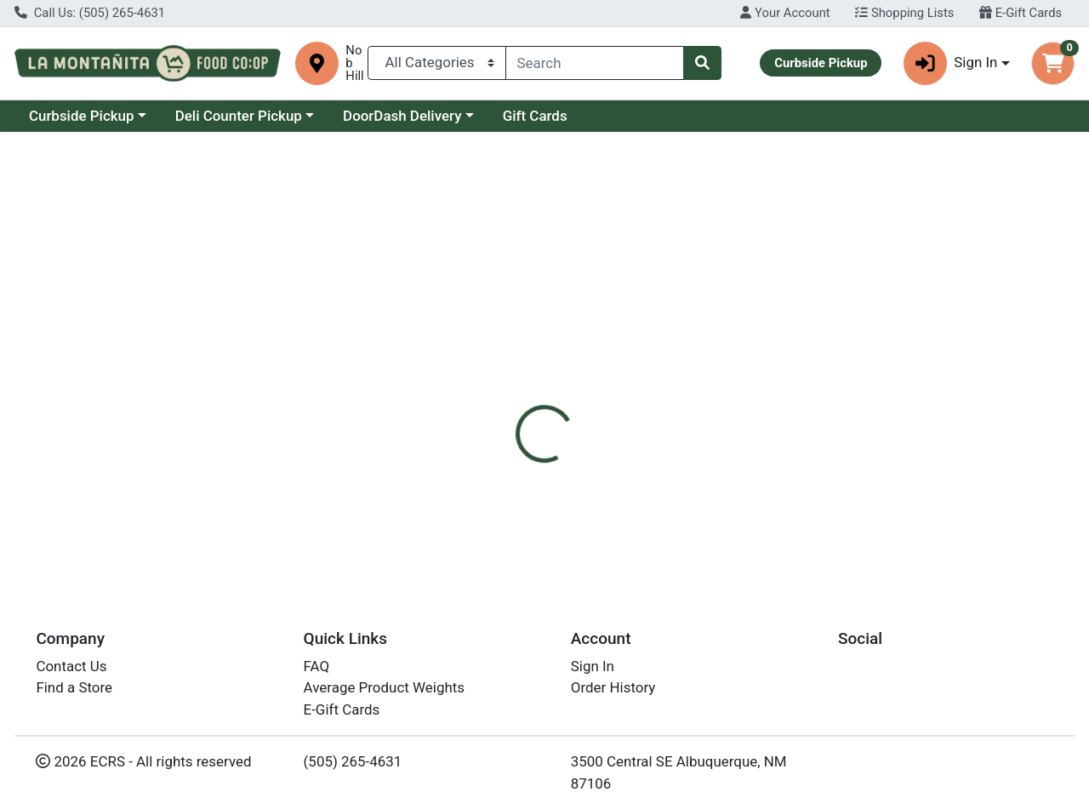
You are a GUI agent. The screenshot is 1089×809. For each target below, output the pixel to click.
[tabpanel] (771, 476)
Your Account (785, 12)
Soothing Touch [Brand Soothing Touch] (680, 468)
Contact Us (71, 666)
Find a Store (74, 687)
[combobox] (595, 63)
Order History (613, 687)
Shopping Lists (904, 12)
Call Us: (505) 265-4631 (89, 12)
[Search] (595, 63)
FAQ (317, 666)
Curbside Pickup (81, 115)
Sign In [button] (951, 63)
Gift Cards (535, 115)
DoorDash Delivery (402, 115)
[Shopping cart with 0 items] (1053, 63)
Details (501, 362)
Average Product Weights (384, 687)
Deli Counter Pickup (238, 115)
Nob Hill (354, 63)
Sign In (592, 666)
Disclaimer (581, 362)
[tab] (501, 362)
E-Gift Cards (1020, 12)
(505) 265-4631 (353, 761)
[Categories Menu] (436, 63)
